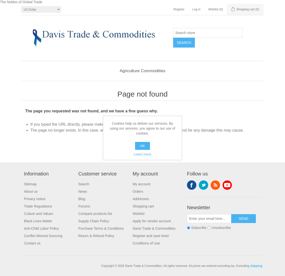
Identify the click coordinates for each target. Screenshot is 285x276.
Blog (81, 199)
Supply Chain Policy (93, 221)
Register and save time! (151, 236)
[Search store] (207, 33)
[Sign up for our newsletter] (209, 218)
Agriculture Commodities (142, 71)
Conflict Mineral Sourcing (43, 236)
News (82, 191)
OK (142, 146)
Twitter (203, 185)
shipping (256, 266)
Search (83, 184)
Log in (196, 9)
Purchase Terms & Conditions (101, 228)
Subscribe (198, 228)
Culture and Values (38, 214)
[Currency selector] (41, 9)
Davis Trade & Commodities (154, 228)
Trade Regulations (38, 206)
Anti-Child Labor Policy (41, 228)
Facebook (191, 185)
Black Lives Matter (38, 221)
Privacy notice (34, 199)
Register (178, 9)
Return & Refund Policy (96, 236)
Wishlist (138, 214)
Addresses (141, 199)
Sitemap (30, 184)
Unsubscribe (221, 228)
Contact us (32, 243)
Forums (84, 206)
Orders (138, 191)
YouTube (227, 185)
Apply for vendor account (152, 221)
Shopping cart (143, 206)
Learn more (142, 154)
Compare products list (95, 214)
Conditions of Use (146, 243)
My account (141, 184)
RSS (215, 185)
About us (31, 191)
